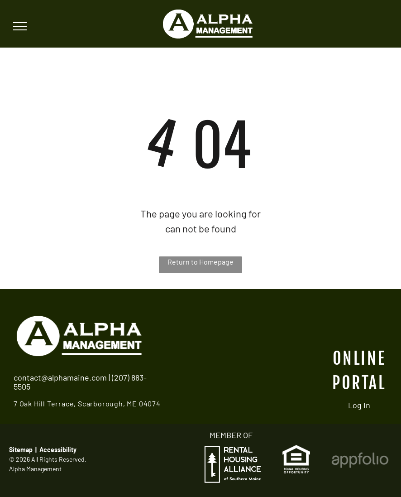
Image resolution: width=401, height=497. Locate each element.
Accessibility (57, 450)
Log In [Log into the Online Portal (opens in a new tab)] (359, 405)
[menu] (20, 26)
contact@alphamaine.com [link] (60, 377)
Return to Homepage (200, 261)
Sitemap (21, 450)
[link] (296, 451)
